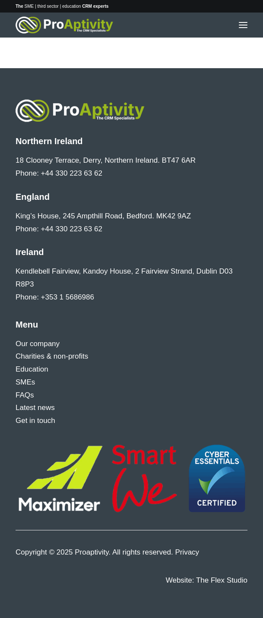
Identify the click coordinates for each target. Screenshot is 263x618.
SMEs (25, 382)
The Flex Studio (221, 580)
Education (32, 369)
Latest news (35, 408)
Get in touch (35, 420)
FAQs (25, 395)
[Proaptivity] (65, 25)
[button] (243, 25)
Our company (38, 344)
